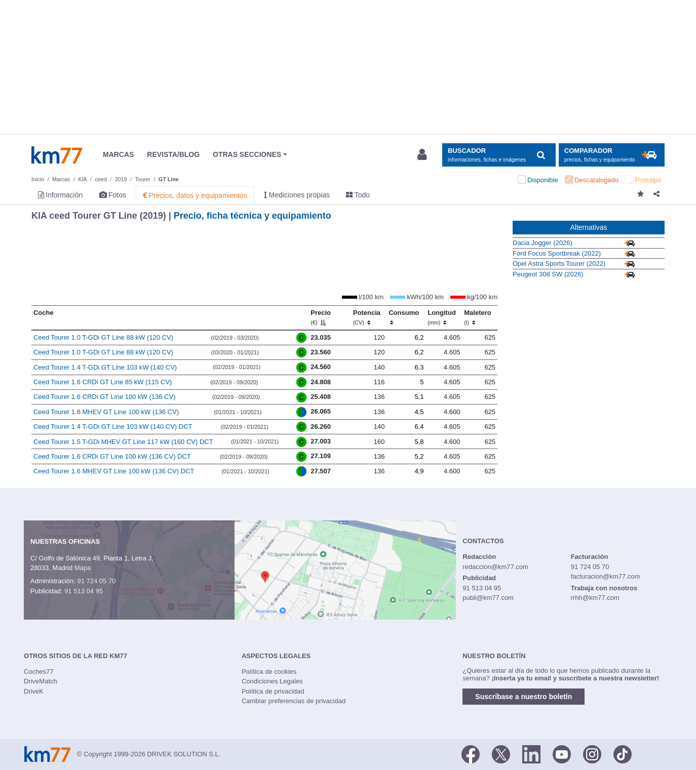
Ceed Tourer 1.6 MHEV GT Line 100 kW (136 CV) (106, 412)
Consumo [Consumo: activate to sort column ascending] (404, 317)
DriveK (34, 691)
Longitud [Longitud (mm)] (442, 317)
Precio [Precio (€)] (321, 317)
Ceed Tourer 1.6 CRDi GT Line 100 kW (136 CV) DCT (112, 456)
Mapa (82, 568)
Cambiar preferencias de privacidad (293, 701)
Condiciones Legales (272, 681)
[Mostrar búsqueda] (498, 155)
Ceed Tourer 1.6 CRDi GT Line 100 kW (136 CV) (104, 396)
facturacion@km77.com (605, 576)
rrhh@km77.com (595, 597)
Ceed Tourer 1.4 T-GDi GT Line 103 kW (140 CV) (105, 367)
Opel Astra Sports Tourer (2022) (559, 263)
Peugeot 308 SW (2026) (548, 274)
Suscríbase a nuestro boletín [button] (523, 697)
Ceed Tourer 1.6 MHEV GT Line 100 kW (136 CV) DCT (113, 471)
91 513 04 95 (83, 591)
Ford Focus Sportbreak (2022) (557, 253)
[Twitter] (501, 753)
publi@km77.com (488, 597)
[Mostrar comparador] (612, 155)
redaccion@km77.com (495, 567)
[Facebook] (470, 753)
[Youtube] (562, 753)
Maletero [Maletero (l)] (477, 317)
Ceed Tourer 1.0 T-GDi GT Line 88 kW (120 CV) (103, 337)
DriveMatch (40, 681)
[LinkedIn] (531, 753)
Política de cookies (269, 671)
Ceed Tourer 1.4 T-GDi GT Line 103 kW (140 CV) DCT (112, 426)
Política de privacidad (273, 691)
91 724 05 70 (96, 581)
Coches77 (39, 671)
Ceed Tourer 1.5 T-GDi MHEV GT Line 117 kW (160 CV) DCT (123, 441)
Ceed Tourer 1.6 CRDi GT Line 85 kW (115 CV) (102, 382)
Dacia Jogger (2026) (542, 243)
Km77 (57, 155)
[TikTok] (622, 753)
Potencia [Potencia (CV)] (366, 317)
